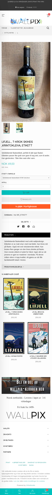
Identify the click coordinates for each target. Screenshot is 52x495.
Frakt (8, 462)
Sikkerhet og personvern (37, 462)
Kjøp (26, 193)
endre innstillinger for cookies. (34, 481)
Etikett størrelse (8, 174)
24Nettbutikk (30, 485)
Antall (4, 182)
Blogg (31, 465)
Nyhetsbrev (22, 465)
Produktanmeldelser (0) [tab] (13, 267)
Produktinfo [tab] (9, 235)
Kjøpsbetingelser (18, 462)
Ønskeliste (26, 199)
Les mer (17, 481)
